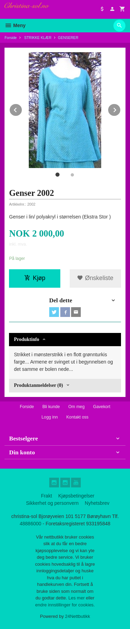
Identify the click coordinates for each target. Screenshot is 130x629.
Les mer (77, 597)
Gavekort (101, 406)
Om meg (76, 406)
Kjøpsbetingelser (76, 496)
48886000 (30, 523)
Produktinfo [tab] (26, 339)
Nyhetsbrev (97, 503)
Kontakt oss (77, 417)
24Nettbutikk (77, 616)
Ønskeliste (95, 277)
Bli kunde (51, 406)
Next (120, 108)
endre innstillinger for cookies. (65, 604)
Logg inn (50, 417)
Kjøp (34, 277)
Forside (11, 37)
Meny (15, 25)
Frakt (46, 496)
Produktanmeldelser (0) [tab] (38, 385)
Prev (22, 108)
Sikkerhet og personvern (52, 503)
